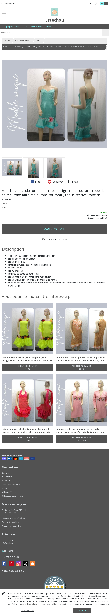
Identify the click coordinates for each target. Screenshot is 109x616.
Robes (38, 40)
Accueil (8, 40)
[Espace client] (96, 3)
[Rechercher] (105, 32)
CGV (4, 488)
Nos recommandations (12, 496)
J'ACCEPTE (82, 610)
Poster (72, 182)
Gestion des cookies (10, 522)
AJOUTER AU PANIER (54, 229)
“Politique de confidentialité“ (62, 604)
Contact (89, 3)
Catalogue (7, 477)
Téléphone (7, 551)
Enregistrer (55, 182)
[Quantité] (7, 216)
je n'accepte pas (27, 610)
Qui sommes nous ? (11, 484)
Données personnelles (11, 526)
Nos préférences (9, 492)
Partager (37, 182)
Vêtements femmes (23, 40)
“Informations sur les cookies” (24, 604)
